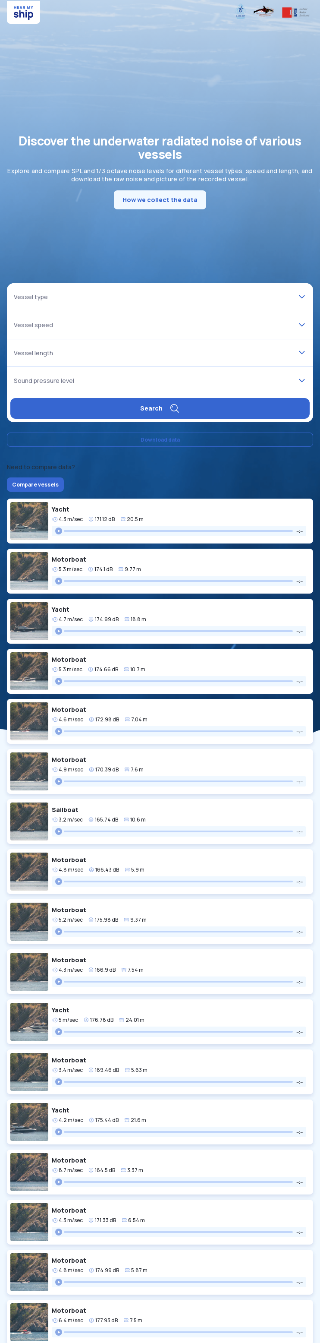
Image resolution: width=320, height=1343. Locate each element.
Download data (160, 439)
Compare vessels (35, 484)
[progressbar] (178, 531)
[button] (160, 521)
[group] (179, 531)
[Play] (58, 531)
